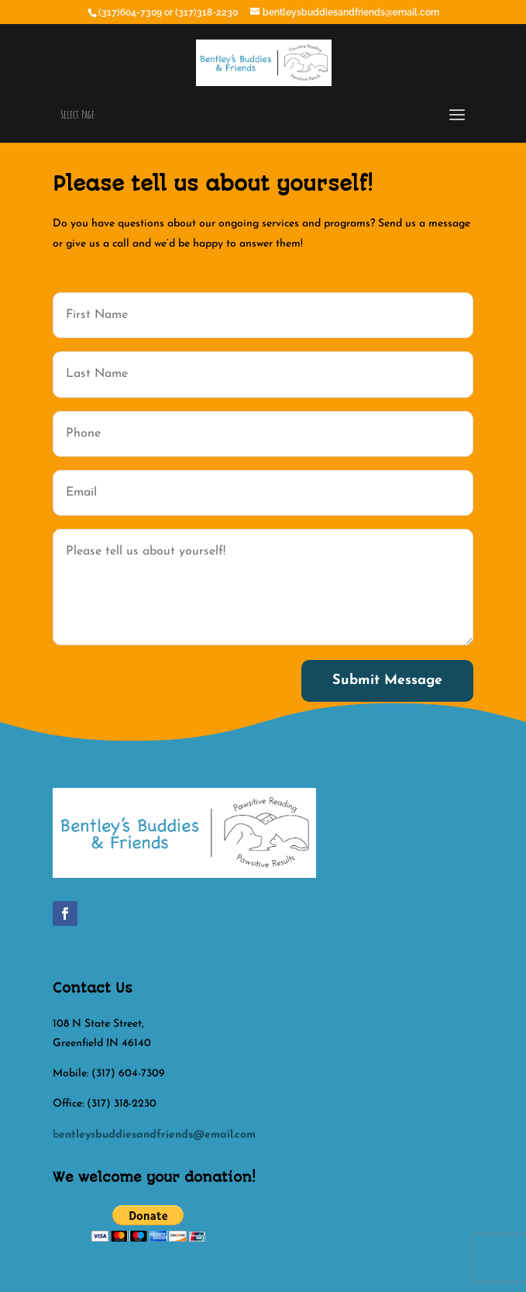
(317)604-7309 (131, 12)
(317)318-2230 (207, 12)
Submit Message (387, 680)
